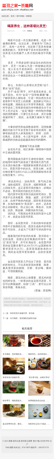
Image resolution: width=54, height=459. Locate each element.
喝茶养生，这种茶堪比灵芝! (39, 354)
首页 (12, 16)
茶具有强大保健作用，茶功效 (22, 313)
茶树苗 (29, 16)
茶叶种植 (20, 16)
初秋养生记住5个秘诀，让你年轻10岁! (39, 424)
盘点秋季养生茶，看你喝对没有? (14, 424)
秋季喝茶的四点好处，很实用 (39, 401)
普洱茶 (16, 152)
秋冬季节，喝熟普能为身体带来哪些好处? (14, 401)
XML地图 (9, 447)
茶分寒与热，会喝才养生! (39, 377)
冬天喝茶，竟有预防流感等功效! (23, 318)
